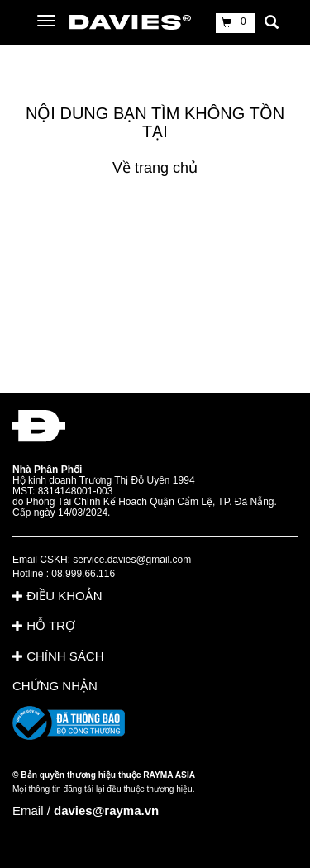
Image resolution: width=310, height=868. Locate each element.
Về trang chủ (155, 168)
